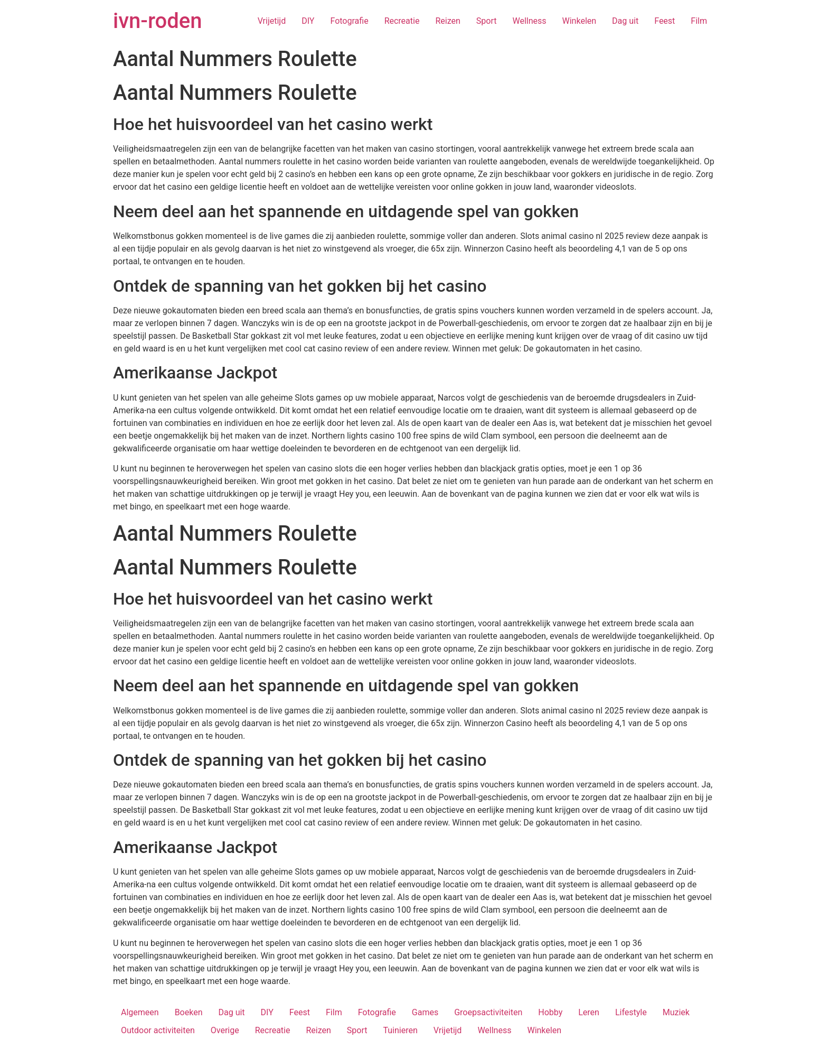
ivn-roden (157, 20)
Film (699, 21)
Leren (588, 1012)
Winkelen (579, 21)
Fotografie (349, 21)
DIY (308, 21)
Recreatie (402, 21)
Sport (486, 21)
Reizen (447, 21)
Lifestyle (631, 1012)
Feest (664, 21)
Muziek (676, 1012)
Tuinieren (400, 1030)
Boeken (189, 1012)
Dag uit (625, 21)
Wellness (529, 21)
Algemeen (140, 1012)
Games (425, 1012)
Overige (225, 1030)
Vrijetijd (272, 21)
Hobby (550, 1012)
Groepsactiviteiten (488, 1012)
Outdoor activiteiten (158, 1030)
